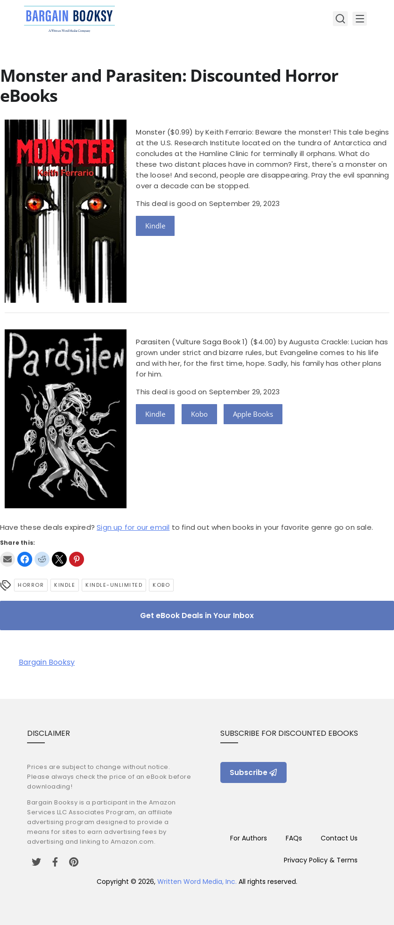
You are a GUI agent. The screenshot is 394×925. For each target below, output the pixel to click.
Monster (150, 132)
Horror (31, 585)
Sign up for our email (133, 527)
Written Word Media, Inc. (197, 881)
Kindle (155, 225)
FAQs (294, 838)
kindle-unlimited (113, 585)
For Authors (248, 838)
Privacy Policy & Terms (321, 860)
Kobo (199, 414)
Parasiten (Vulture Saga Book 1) (192, 342)
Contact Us (339, 838)
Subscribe (253, 772)
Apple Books (253, 414)
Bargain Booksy (47, 662)
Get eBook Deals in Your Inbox (197, 615)
